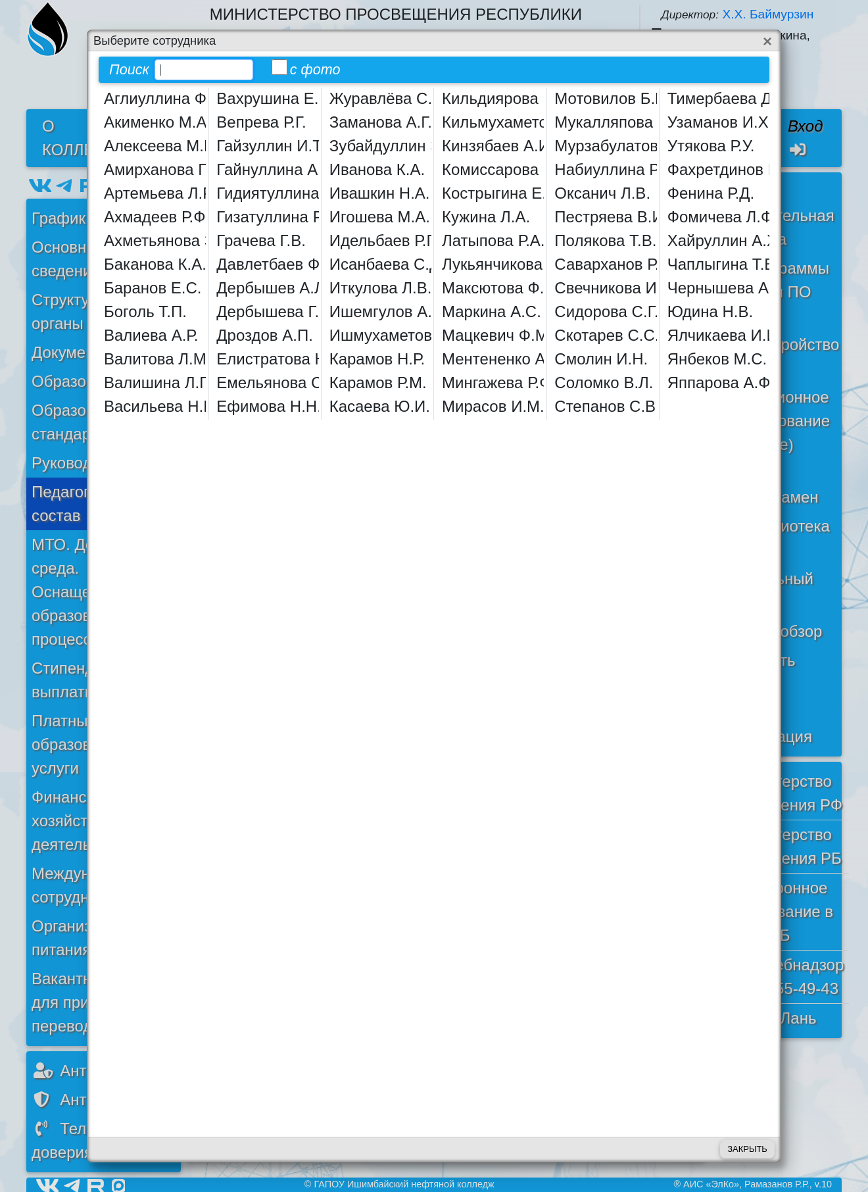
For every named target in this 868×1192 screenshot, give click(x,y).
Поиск (129, 69)
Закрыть (747, 1149)
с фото (306, 68)
